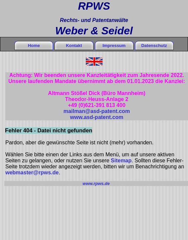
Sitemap (121, 160)
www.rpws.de (96, 183)
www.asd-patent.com (96, 117)
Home (34, 45)
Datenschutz (154, 45)
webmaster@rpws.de (32, 172)
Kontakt (74, 45)
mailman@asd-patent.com (96, 111)
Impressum (114, 45)
